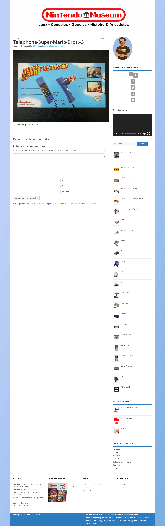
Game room (118, 465)
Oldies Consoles (91, 523)
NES (122, 219)
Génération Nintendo (130, 515)
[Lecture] (116, 133)
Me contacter (122, 484)
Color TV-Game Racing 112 (131, 188)
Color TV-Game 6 (127, 167)
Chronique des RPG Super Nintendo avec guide (27, 493)
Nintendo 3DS (126, 387)
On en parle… (88, 487)
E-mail (64, 186)
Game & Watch (126, 335)
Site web (65, 191)
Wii (122, 272)
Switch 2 (124, 324)
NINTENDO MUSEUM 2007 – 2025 (98, 515)
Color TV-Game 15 (128, 178)
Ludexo (88, 521)
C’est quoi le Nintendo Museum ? (95, 484)
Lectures (116, 452)
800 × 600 (36, 46)
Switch (123, 314)
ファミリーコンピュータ (129, 209)
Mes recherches (123, 487)
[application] (132, 125)
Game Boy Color (127, 356)
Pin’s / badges (118, 459)
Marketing (124, 429)
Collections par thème (122, 462)
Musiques (117, 455)
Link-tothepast (120, 518)
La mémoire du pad (134, 518)
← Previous (17, 38)
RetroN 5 (116, 468)
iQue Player (125, 303)
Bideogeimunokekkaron (137, 521)
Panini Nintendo (73, 485)
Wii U (123, 282)
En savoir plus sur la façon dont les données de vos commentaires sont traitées (70, 204)
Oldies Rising (97, 521)
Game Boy (125, 345)
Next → (103, 38)
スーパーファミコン (128, 230)
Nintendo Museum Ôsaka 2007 (26, 489)
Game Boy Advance (128, 366)
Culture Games (107, 518)
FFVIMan (146, 518)
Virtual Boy (125, 293)
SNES (123, 240)
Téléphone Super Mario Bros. (52, 46)
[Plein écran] (148, 133)
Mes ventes (121, 490)
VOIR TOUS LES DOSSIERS (23, 506)
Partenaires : (116, 515)
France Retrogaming (93, 518)
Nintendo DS (125, 376)
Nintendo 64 (125, 251)
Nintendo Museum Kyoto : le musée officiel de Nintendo (27, 485)
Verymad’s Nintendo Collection (115, 521)
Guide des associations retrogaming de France (28, 499)
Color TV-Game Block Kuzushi (132, 198)
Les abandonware (20, 503)
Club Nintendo (126, 418)
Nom (64, 180)
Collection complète (128, 152)
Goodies (116, 449)
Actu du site (87, 490)
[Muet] (144, 133)
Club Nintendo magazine (130, 408)
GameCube (125, 261)
